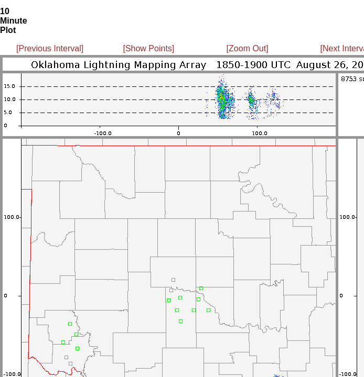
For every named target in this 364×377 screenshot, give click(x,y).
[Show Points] (148, 48)
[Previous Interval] (49, 48)
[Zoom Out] (248, 48)
